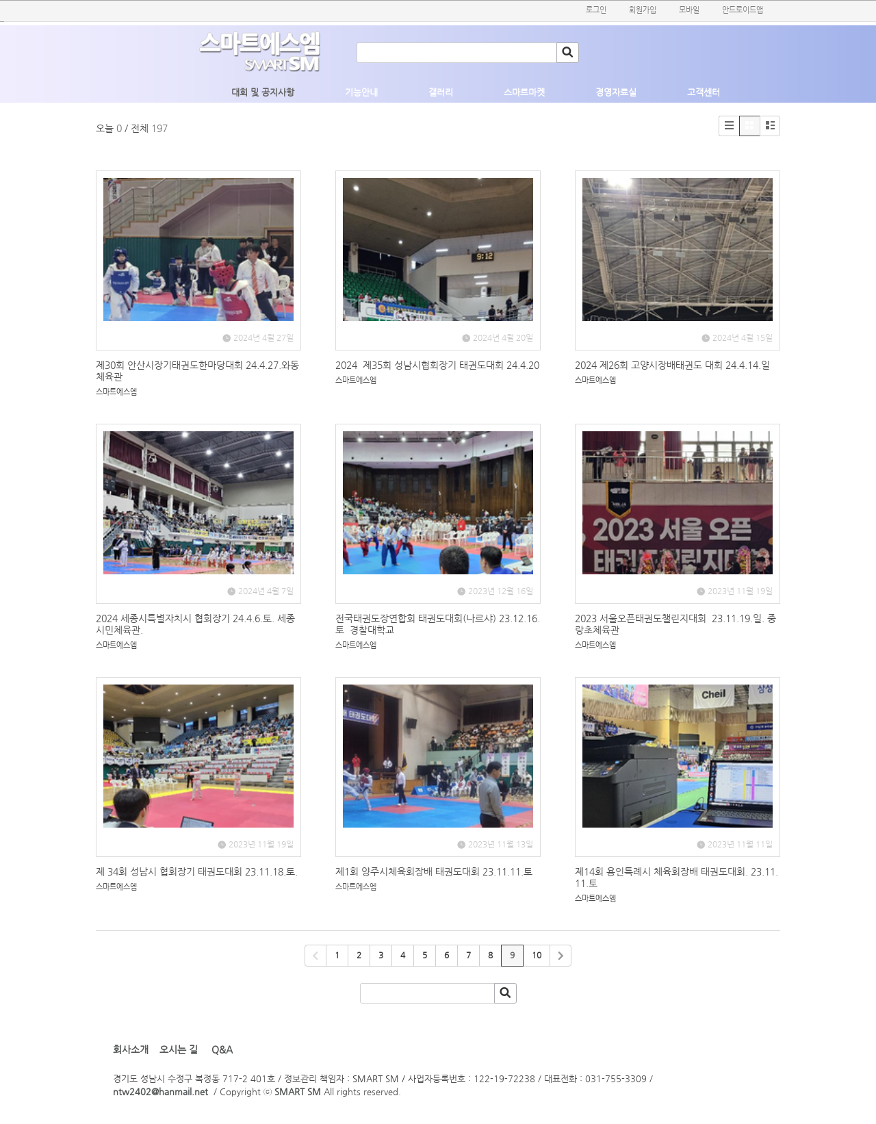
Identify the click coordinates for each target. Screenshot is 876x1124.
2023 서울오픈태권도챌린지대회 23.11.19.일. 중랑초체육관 (675, 624)
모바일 (689, 9)
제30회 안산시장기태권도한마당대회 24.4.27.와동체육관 (197, 370)
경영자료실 (615, 92)
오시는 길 (178, 1049)
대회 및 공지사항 (262, 92)
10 (536, 955)
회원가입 (642, 9)
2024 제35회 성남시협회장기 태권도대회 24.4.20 (437, 364)
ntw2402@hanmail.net (160, 1091)
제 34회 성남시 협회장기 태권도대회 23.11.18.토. (197, 871)
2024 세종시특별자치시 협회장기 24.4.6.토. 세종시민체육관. (195, 624)
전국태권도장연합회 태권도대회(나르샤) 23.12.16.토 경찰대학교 (437, 624)
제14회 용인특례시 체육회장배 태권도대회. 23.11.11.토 (676, 877)
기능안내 (361, 92)
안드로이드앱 (742, 9)
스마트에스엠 (116, 391)
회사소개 (131, 1049)
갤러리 (440, 92)
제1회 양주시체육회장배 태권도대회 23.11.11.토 (433, 871)
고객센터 (703, 92)
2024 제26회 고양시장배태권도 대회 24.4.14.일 (672, 364)
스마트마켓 (524, 92)
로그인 (596, 9)
